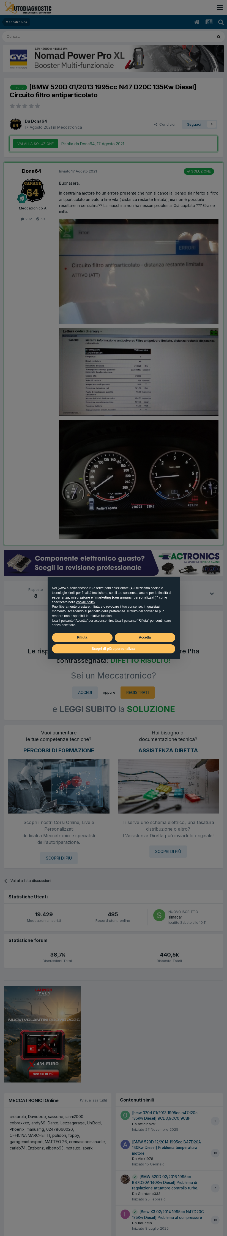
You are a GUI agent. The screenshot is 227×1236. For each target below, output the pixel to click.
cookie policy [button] (85, 602)
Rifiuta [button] (82, 637)
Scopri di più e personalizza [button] (113, 649)
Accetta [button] (145, 637)
